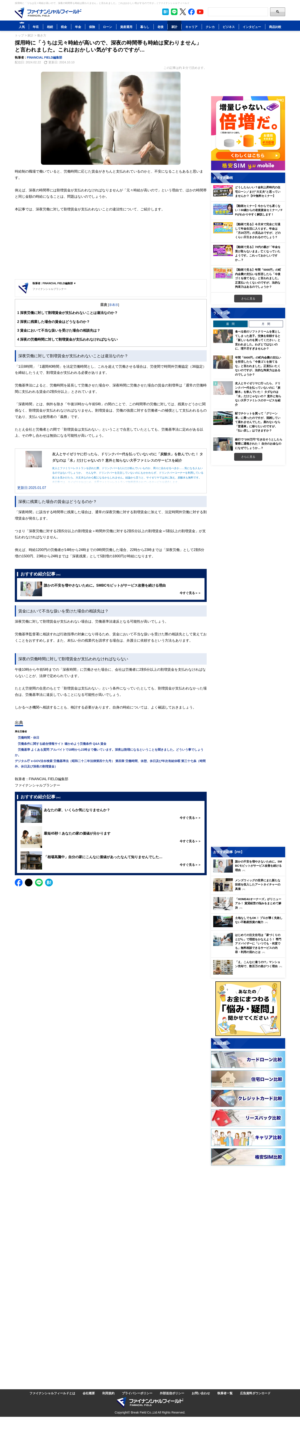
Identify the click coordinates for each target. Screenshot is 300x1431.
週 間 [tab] (230, 323)
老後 (160, 26)
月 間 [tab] (266, 323)
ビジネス (229, 26)
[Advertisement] (111, 246)
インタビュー (252, 26)
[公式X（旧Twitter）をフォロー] (183, 11)
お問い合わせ (201, 1393)
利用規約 (108, 1393)
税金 (64, 26)
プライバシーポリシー (137, 1393)
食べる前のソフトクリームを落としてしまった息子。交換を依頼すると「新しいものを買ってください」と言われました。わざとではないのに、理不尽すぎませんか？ (257, 340)
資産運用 (126, 26)
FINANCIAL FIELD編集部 (44, 57)
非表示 (113, 304)
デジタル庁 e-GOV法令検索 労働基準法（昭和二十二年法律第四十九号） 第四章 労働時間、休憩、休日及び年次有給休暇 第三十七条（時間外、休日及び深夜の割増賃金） (110, 763)
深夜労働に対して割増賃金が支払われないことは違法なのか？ (67, 313)
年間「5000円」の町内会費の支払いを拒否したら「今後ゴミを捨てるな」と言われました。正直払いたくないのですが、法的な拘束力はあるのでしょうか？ (258, 366)
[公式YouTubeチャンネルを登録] (200, 11)
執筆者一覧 (225, 1393)
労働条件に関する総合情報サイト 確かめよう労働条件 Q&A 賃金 (60, 743)
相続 (50, 26)
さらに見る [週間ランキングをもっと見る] (248, 456)
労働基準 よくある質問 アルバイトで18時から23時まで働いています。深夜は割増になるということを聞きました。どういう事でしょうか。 (109, 752)
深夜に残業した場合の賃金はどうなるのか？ (53, 322)
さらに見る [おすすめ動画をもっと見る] (248, 298)
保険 (92, 26)
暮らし (144, 26)
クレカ (210, 26)
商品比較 (275, 26)
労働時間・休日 (27, 737)
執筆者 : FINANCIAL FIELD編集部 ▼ (54, 283)
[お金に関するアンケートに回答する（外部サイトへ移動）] (248, 1008)
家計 (174, 26)
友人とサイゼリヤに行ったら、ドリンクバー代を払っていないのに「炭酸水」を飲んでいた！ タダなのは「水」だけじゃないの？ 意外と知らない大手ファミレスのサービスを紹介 (258, 394)
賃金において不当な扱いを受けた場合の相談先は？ (58, 330)
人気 (22, 26)
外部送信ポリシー (172, 1393)
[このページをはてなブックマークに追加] (165, 11)
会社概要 (89, 1393)
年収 (36, 26)
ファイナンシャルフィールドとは (52, 1393)
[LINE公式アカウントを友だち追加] (174, 11)
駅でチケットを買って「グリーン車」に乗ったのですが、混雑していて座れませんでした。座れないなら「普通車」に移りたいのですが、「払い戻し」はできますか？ (257, 422)
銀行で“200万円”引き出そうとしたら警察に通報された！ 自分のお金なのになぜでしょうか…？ (258, 443)
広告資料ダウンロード (255, 1393)
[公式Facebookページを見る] (191, 11)
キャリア (191, 26)
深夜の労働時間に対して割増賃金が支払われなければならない (67, 339)
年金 (78, 26)
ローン (107, 26)
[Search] (238, 11)
